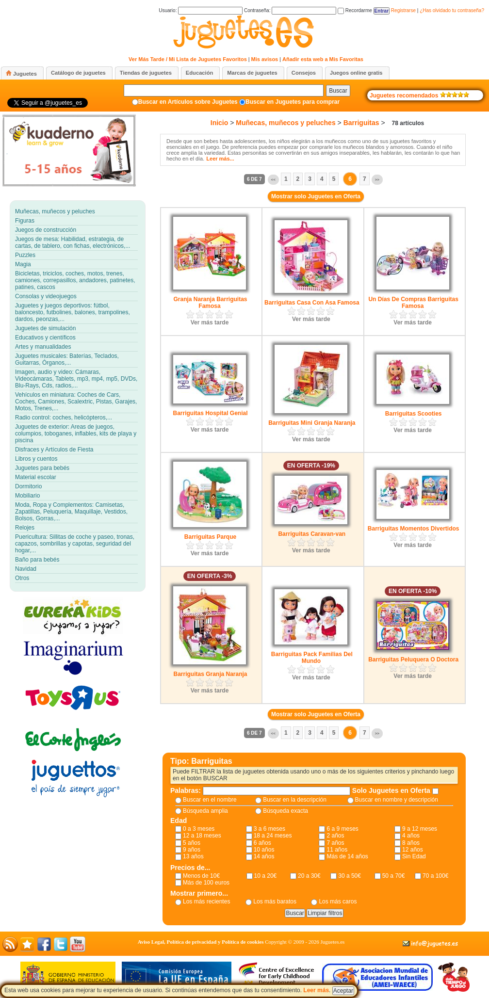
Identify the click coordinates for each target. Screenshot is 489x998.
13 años (193, 856)
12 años (412, 849)
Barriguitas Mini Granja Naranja (311, 422)
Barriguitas (361, 123)
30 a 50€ (349, 875)
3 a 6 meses (269, 828)
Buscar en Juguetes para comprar (292, 101)
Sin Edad (414, 856)
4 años (411, 835)
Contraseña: (290, 10)
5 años (191, 842)
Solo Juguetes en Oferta (392, 790)
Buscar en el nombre (210, 799)
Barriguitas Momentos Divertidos (413, 528)
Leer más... (220, 158)
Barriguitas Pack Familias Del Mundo (312, 657)
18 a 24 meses (273, 835)
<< (273, 179)
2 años (335, 835)
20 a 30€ (309, 875)
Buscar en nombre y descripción (396, 799)
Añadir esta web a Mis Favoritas (322, 59)
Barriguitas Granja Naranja (210, 674)
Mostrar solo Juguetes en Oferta (315, 196)
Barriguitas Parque (210, 536)
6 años (262, 842)
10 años (264, 849)
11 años (336, 849)
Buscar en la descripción (294, 799)
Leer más (316, 990)
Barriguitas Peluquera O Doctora (413, 659)
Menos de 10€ (201, 875)
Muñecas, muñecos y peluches (285, 123)
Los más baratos (274, 901)
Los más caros (338, 901)
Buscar (338, 90)
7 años (335, 842)
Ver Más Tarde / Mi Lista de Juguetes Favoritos (188, 59)
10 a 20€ (265, 875)
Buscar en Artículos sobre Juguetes (188, 101)
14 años (264, 856)
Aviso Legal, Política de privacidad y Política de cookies (201, 942)
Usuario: (201, 10)
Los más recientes (206, 901)
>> (377, 179)
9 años (191, 849)
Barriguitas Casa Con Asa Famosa (311, 302)
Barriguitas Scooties (413, 413)
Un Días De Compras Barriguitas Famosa (413, 302)
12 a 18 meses (202, 835)
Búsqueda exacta (285, 810)
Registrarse (403, 10)
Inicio (219, 123)
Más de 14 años (347, 856)
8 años (411, 842)
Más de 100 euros (206, 882)
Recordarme (355, 10)
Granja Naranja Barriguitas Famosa (210, 302)
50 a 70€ (393, 875)
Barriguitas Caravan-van (311, 534)
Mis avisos (264, 59)
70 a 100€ (435, 875)
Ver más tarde (210, 322)
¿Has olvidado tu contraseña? (452, 10)
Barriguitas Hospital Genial (210, 413)
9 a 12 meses (419, 828)
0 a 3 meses (198, 828)
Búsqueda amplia (205, 810)
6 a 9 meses (342, 828)
